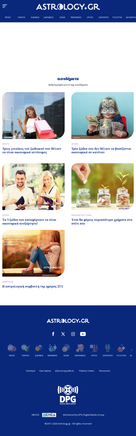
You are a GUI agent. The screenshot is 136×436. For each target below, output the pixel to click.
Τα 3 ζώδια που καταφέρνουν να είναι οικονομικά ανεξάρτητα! (29, 221)
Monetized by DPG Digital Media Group (83, 414)
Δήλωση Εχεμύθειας (64, 371)
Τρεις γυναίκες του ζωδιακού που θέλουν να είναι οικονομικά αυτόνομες (31, 150)
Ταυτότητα (30, 371)
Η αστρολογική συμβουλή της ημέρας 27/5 (32, 286)
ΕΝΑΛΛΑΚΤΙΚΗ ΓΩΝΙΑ (81, 215)
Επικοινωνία (104, 371)
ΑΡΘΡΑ (5, 143)
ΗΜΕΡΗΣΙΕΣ (7, 281)
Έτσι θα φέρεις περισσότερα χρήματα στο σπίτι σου (101, 221)
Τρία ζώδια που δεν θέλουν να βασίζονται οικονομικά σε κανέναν (101, 150)
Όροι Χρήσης (45, 371)
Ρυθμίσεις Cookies (86, 371)
